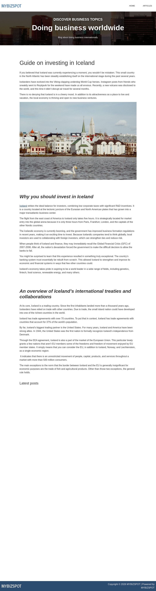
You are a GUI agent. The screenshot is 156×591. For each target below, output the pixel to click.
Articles (147, 6)
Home (132, 6)
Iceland (23, 206)
